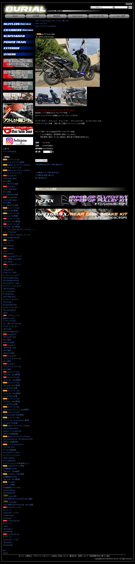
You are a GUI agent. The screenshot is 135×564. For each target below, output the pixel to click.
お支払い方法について (59, 556)
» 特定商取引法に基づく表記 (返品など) (49, 164)
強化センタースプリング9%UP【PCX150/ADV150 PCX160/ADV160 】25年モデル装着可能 (18, 439)
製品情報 (56, 16)
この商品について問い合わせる (47, 172)
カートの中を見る (9, 152)
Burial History (77, 16)
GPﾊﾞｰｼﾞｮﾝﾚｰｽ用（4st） (61, 21)
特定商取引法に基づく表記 (100, 556)
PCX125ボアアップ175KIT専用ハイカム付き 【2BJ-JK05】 (12, 259)
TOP (36, 21)
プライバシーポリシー (41, 556)
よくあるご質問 (119, 16)
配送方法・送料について (79, 556)
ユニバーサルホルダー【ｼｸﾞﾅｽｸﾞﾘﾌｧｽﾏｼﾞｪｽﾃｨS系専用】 (13, 447)
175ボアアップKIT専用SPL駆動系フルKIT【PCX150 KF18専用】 (13, 477)
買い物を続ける (41, 178)
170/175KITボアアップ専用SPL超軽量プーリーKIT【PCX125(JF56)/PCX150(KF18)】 (11, 487)
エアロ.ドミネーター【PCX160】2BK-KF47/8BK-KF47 (10, 329)
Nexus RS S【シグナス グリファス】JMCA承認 (12, 366)
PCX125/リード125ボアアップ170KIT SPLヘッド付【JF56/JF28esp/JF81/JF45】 (12, 512)
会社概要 (36, 16)
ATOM (5, 553)
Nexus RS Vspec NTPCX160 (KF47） (9, 243)
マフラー (43, 23)
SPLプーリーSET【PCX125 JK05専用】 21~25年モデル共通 (12, 401)
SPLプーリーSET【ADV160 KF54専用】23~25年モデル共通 (12, 393)
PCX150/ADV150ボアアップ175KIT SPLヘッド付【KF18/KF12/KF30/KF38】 (11, 539)
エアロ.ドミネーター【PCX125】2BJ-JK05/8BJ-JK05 (10, 302)
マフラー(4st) (45, 21)
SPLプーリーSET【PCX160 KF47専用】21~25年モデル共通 (12, 385)
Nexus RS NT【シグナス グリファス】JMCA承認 (12, 358)
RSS (4, 550)
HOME (15, 16)
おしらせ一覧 (98, 16)
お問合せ (28, 556)
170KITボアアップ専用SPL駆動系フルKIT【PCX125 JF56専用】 (13, 468)
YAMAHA (52, 26)
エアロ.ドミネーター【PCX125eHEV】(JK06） (10, 310)
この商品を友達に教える (44, 175)
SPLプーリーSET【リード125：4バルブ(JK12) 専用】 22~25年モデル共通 (16, 420)
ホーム (21, 556)
